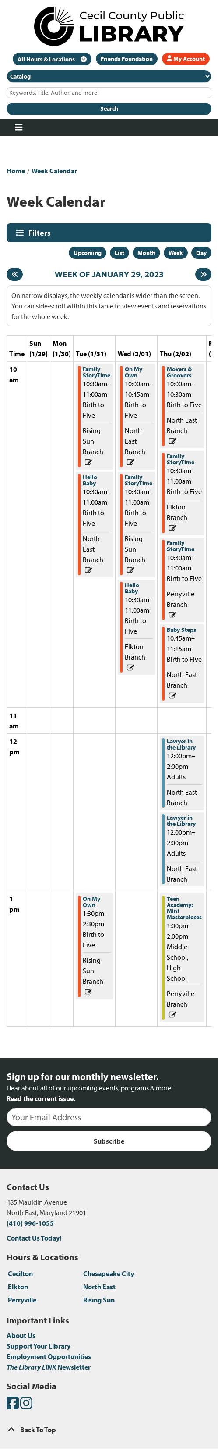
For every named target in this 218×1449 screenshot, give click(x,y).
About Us (21, 1335)
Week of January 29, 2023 (109, 274)
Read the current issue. (41, 1098)
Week (176, 253)
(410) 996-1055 (30, 1223)
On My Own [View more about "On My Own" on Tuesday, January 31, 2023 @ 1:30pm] (91, 902)
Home (16, 170)
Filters (40, 233)
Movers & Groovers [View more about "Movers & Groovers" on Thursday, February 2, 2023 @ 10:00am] (179, 372)
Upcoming (88, 253)
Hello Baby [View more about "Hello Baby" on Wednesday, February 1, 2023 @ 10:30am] (132, 588)
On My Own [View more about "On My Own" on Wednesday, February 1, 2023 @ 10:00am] (133, 372)
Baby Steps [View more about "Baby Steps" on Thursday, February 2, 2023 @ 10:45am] (181, 630)
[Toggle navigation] (18, 128)
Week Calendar (54, 170)
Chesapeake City (108, 1273)
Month (146, 253)
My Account (186, 59)
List (119, 253)
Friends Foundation (127, 59)
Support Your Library (38, 1345)
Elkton (18, 1286)
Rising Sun (99, 1299)
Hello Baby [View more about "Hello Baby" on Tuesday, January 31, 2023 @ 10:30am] (90, 480)
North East (99, 1286)
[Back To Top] (109, 1429)
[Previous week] (15, 274)
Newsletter (49, 1367)
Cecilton (20, 1273)
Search (109, 108)
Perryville (22, 1299)
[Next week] (203, 274)
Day (201, 253)
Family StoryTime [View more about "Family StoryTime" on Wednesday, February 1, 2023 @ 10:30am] (138, 480)
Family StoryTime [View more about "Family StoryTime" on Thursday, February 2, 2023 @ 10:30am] (180, 459)
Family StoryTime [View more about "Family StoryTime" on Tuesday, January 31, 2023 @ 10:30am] (96, 372)
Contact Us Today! (34, 1238)
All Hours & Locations (47, 59)
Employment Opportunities (49, 1356)
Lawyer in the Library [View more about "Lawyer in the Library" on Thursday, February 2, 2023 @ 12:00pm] (181, 744)
